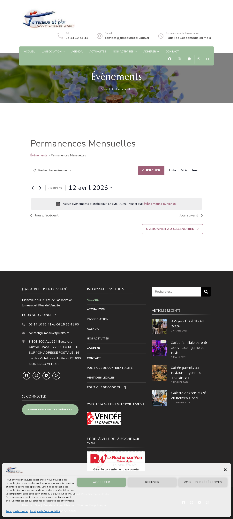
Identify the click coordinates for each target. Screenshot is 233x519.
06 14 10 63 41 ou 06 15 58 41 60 (54, 325)
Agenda (77, 51)
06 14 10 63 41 (76, 38)
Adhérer (149, 51)
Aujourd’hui (56, 188)
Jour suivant (191, 215)
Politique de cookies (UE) (106, 387)
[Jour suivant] (40, 187)
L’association (52, 51)
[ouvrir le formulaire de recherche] (207, 59)
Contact (172, 51)
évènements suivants (160, 204)
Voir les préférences (203, 482)
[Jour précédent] (32, 187)
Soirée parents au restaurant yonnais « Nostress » (186, 372)
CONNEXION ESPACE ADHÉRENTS (50, 409)
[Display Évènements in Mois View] (184, 170)
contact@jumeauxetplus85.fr (127, 38)
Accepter (101, 482)
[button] (225, 470)
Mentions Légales (101, 378)
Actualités (97, 51)
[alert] (116, 204)
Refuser (152, 482)
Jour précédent (44, 215)
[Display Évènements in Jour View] (195, 170)
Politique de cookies (17, 511)
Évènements (39, 155)
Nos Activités (123, 51)
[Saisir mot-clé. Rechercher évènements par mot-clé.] (84, 170)
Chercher (151, 170)
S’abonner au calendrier (170, 229)
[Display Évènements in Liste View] (172, 170)
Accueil (29, 51)
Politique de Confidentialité (45, 511)
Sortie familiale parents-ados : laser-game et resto (190, 347)
